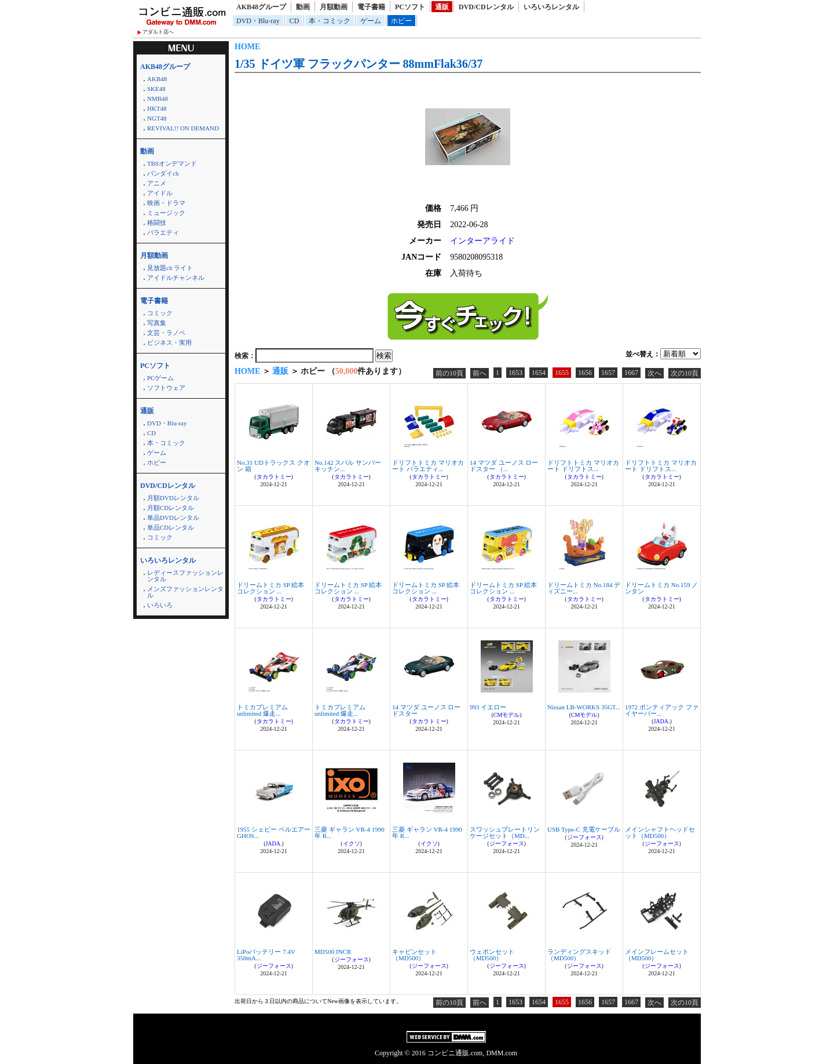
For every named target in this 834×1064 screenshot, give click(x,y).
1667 (631, 373)
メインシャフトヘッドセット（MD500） (660, 832)
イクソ (351, 843)
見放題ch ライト (170, 267)
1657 (608, 373)
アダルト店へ (158, 32)
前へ (480, 373)
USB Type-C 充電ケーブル (583, 829)
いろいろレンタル (551, 7)
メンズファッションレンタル (185, 592)
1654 (539, 373)
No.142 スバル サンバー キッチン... (347, 465)
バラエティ (163, 232)
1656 (585, 373)
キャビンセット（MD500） (414, 954)
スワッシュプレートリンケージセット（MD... (505, 832)
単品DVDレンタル (173, 517)
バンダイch (162, 173)
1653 (515, 373)
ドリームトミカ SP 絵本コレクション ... (270, 588)
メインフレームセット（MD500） (657, 954)
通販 (442, 7)
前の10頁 (449, 373)
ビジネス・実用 (169, 342)
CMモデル (506, 715)
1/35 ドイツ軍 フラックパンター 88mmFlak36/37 (358, 63)
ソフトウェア (166, 387)
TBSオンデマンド (172, 163)
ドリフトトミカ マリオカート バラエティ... (428, 465)
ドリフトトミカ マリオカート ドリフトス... (583, 465)
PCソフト (410, 7)
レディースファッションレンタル (185, 575)
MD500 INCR (332, 951)
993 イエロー (488, 707)
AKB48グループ (261, 7)
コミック (160, 312)
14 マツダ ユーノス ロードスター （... (504, 465)
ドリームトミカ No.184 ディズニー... (583, 588)
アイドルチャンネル (175, 277)
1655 (562, 373)
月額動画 (334, 7)
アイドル (160, 193)
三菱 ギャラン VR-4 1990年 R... (349, 832)
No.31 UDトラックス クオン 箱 (273, 465)
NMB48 (157, 98)
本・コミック (329, 21)
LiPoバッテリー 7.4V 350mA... (266, 954)
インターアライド (482, 240)
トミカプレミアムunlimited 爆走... (262, 710)
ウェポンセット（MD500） (492, 954)
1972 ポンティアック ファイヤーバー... (661, 710)
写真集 (156, 322)
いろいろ (160, 605)
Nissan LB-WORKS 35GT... (583, 707)
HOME (247, 46)
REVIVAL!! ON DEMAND (183, 128)
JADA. (661, 721)
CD (294, 21)
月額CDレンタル (170, 507)
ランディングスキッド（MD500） (579, 954)
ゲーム (370, 21)
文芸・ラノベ (166, 332)
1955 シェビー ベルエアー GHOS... (273, 832)
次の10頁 (684, 373)
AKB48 (157, 78)
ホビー (401, 21)
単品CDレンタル (170, 527)
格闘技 (156, 222)
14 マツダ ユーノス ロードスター (426, 710)
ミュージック (166, 212)
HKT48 (157, 108)
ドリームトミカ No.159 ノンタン (661, 588)
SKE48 (156, 88)
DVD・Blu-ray (258, 21)
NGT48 (157, 118)
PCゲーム (160, 377)
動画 (303, 7)
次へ (654, 373)
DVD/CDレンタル (486, 7)
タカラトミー (274, 476)
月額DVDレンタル (173, 497)
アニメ (156, 183)
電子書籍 (371, 7)
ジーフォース (506, 843)
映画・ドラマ (166, 202)
